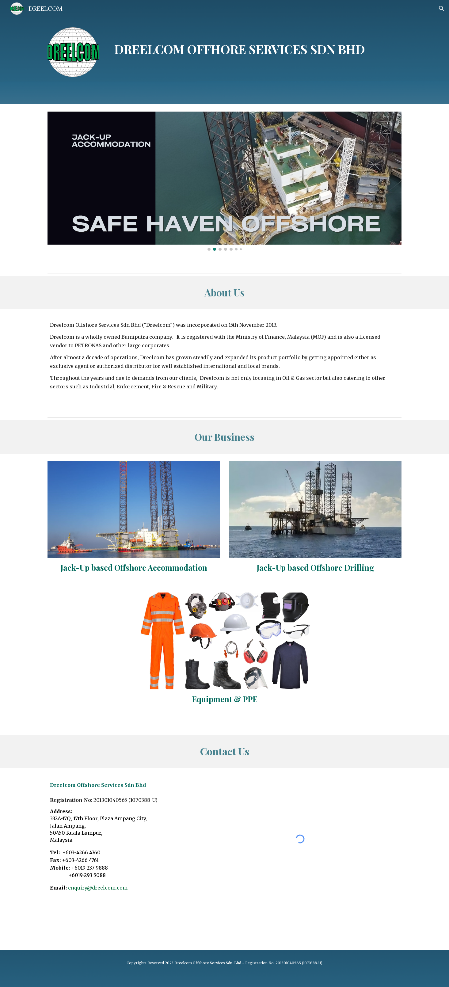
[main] (239, 44)
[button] (441, 8)
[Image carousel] (224, 181)
